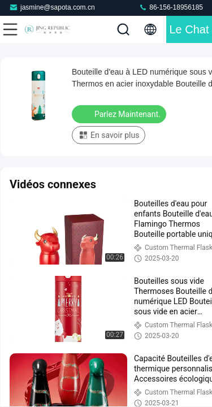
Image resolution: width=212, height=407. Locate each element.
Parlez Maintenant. (120, 113)
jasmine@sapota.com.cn (52, 7)
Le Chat (189, 29)
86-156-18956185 (171, 7)
